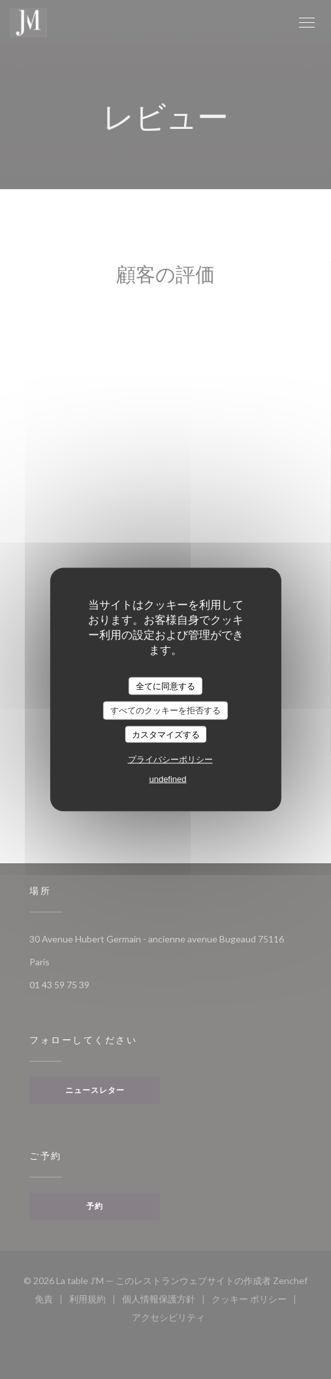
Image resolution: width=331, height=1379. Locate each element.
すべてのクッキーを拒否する (165, 710)
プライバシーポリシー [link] (170, 759)
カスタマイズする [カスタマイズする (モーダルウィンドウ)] (166, 734)
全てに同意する (165, 685)
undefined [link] (167, 779)
